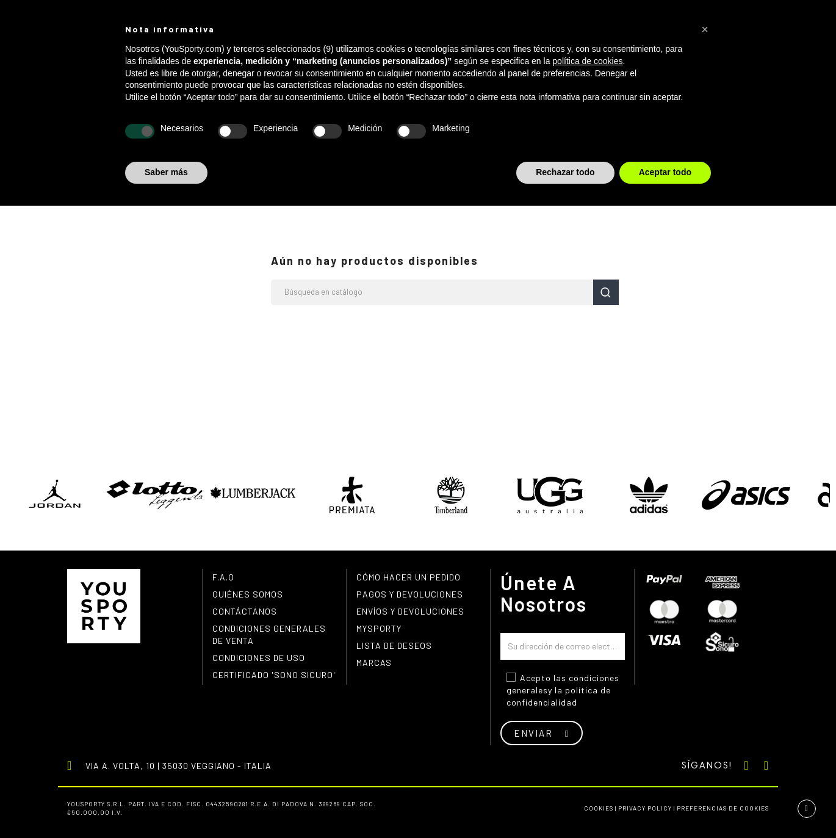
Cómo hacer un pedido (408, 577)
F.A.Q (223, 577)
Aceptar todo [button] (665, 172)
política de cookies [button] (587, 61)
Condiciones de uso (258, 657)
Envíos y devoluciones (410, 611)
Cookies (598, 808)
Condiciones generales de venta (269, 634)
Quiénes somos (247, 594)
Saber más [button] (166, 172)
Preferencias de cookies (723, 808)
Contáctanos (244, 611)
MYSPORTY (379, 628)
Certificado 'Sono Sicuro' (274, 675)
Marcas (374, 662)
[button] (705, 29)
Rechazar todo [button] (565, 172)
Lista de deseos (394, 645)
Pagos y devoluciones (409, 594)
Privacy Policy (645, 808)
